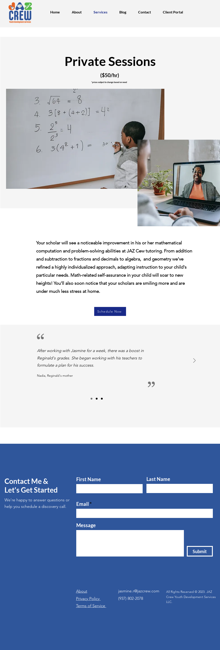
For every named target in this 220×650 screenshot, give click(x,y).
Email (82, 504)
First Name (88, 479)
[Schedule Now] (110, 311)
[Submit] (200, 551)
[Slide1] (91, 399)
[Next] (194, 360)
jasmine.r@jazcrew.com (138, 591)
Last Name (158, 479)
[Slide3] (102, 399)
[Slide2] (97, 399)
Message (86, 525)
